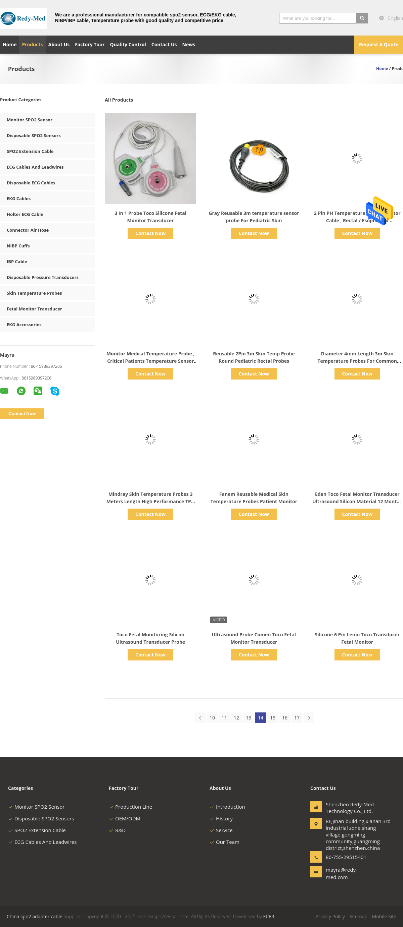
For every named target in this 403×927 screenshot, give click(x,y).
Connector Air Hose (28, 230)
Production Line (130, 806)
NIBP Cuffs (18, 246)
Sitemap (358, 916)
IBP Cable (17, 261)
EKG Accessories (24, 325)
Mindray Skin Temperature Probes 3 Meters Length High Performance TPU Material (150, 501)
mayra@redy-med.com (341, 873)
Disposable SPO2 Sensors (34, 135)
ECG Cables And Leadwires (35, 167)
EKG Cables (19, 198)
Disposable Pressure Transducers (43, 277)
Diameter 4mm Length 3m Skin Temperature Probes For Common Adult (357, 360)
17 (297, 717)
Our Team (224, 841)
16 (284, 717)
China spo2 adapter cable (34, 916)
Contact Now (150, 233)
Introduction (227, 806)
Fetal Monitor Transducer (34, 309)
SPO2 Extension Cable (30, 151)
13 (248, 717)
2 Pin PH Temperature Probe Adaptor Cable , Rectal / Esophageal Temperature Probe (357, 220)
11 (224, 717)
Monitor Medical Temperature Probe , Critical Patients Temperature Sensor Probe (150, 360)
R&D (117, 830)
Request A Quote (378, 44)
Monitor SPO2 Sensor (29, 120)
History (221, 818)
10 (212, 717)
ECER (268, 916)
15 (272, 717)
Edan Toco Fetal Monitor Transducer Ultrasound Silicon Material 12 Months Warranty (357, 501)
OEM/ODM (124, 818)
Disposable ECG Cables (31, 183)
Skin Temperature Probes (34, 293)
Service (221, 830)
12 (236, 717)
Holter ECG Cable (25, 214)
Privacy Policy (330, 916)
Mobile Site (384, 916)
